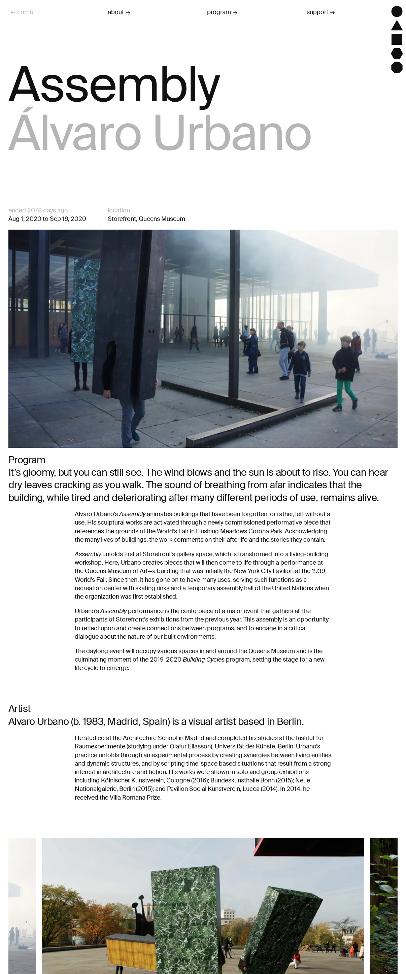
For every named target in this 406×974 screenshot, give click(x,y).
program (219, 12)
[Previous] (23, 934)
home (25, 12)
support (317, 12)
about (116, 12)
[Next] (382, 934)
